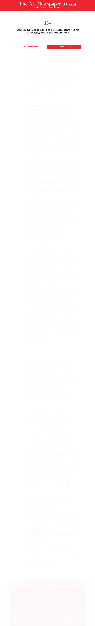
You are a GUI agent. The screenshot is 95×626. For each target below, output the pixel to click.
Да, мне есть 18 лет (64, 47)
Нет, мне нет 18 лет (31, 47)
